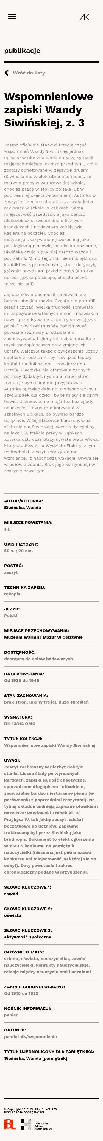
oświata (12, 915)
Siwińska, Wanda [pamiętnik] (36, 1058)
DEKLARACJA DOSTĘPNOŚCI (24, 1112)
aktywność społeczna (27, 937)
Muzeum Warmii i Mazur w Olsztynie (43, 637)
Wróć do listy (29, 73)
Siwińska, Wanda (22, 507)
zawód (11, 893)
